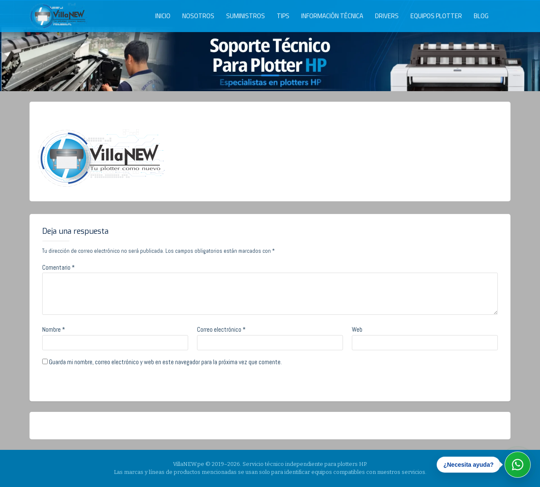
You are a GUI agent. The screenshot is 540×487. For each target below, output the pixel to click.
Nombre (53, 329)
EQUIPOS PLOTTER (436, 16)
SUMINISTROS (245, 16)
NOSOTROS (198, 16)
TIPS (283, 16)
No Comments (157, 115)
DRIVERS (387, 16)
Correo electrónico (221, 329)
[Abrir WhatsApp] (518, 465)
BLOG (481, 16)
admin (112, 115)
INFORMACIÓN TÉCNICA (332, 16)
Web (357, 329)
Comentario (58, 267)
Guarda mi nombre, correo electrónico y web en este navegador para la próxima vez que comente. (165, 362)
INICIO (162, 16)
